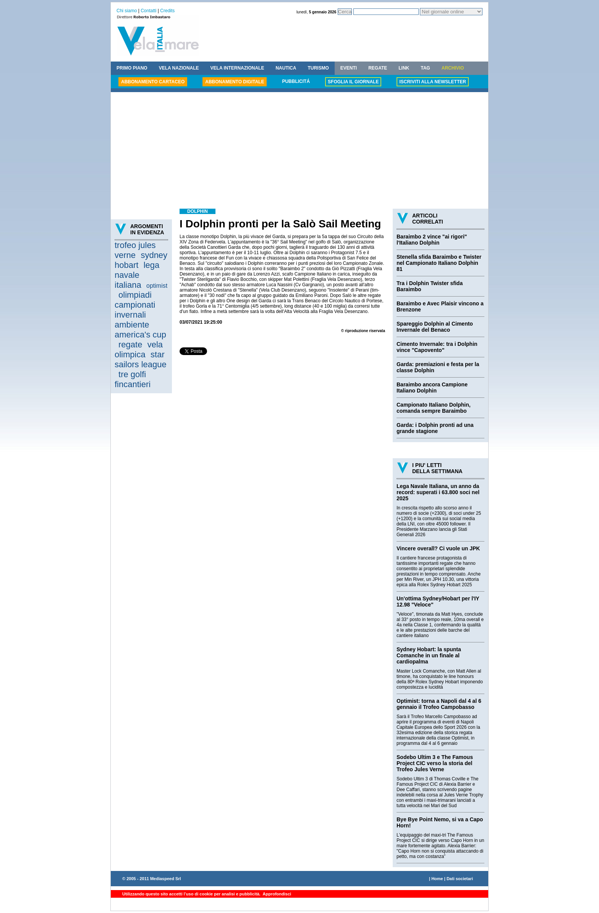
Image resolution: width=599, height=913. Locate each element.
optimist (156, 285)
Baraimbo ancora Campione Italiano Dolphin (432, 387)
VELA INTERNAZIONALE (237, 68)
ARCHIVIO (453, 68)
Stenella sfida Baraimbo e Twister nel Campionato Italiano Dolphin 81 (439, 263)
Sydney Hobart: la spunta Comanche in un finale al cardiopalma (429, 655)
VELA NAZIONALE (179, 68)
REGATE (377, 68)
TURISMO (318, 68)
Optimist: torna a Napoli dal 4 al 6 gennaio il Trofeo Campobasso (439, 704)
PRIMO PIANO (132, 68)
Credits (167, 10)
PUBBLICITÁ (296, 81)
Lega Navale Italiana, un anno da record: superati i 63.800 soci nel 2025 (438, 492)
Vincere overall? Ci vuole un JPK (438, 548)
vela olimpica (139, 349)
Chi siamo (127, 10)
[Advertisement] (299, 151)
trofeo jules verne (135, 250)
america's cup (140, 334)
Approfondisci (276, 894)
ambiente (132, 324)
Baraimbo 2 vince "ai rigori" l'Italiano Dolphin (432, 240)
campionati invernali (135, 309)
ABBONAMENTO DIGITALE (234, 81)
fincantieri (133, 384)
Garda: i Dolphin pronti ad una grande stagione (435, 428)
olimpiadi (135, 295)
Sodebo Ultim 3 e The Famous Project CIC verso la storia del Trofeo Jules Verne (435, 763)
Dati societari (460, 878)
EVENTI (348, 68)
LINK (403, 68)
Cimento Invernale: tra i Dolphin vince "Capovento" (437, 347)
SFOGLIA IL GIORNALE (353, 81)
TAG (425, 68)
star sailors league (141, 359)
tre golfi (132, 374)
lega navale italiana (137, 275)
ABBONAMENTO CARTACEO (153, 81)
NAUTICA (285, 68)
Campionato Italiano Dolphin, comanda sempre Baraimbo (434, 408)
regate (130, 344)
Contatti (148, 10)
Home (437, 878)
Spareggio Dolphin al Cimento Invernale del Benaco (435, 327)
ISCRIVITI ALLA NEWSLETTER (432, 81)
